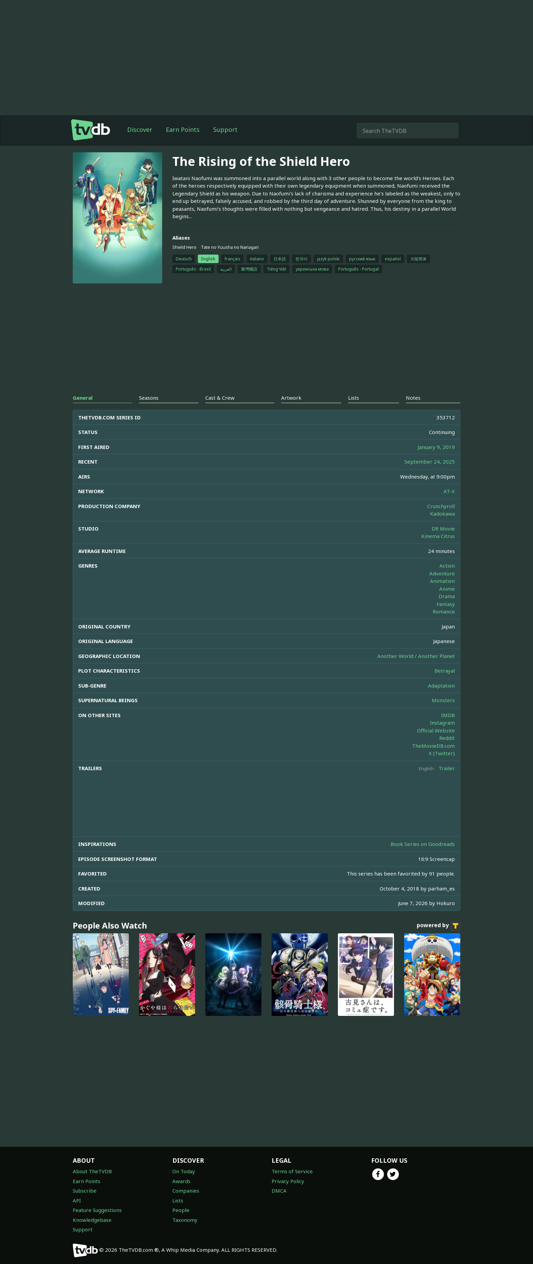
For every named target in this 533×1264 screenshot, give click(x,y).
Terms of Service (292, 1171)
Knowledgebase (92, 1219)
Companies (185, 1190)
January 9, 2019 (436, 447)
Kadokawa (442, 513)
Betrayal (444, 670)
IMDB (448, 715)
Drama (447, 596)
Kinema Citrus (438, 536)
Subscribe (85, 1190)
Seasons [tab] (148, 397)
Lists (177, 1200)
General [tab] (82, 397)
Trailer (447, 768)
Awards (181, 1181)
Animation (442, 580)
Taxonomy (184, 1219)
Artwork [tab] (291, 397)
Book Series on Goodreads (423, 844)
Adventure (442, 573)
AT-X (449, 491)
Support (225, 129)
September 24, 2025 (430, 461)
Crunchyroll (441, 506)
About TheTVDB (92, 1171)
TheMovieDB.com (433, 745)
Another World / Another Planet (416, 656)
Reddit (447, 737)
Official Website (436, 730)
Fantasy (445, 604)
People (180, 1210)
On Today (183, 1171)
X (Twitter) (442, 753)
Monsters (443, 700)
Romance (444, 611)
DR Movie (443, 528)
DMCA (279, 1190)
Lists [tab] (353, 397)
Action (447, 565)
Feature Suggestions (97, 1210)
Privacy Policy (288, 1181)
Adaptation (441, 685)
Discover (139, 129)
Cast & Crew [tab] (220, 397)
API (77, 1200)
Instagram (442, 722)
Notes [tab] (413, 397)
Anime (447, 588)
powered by (438, 926)
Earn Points (183, 129)
